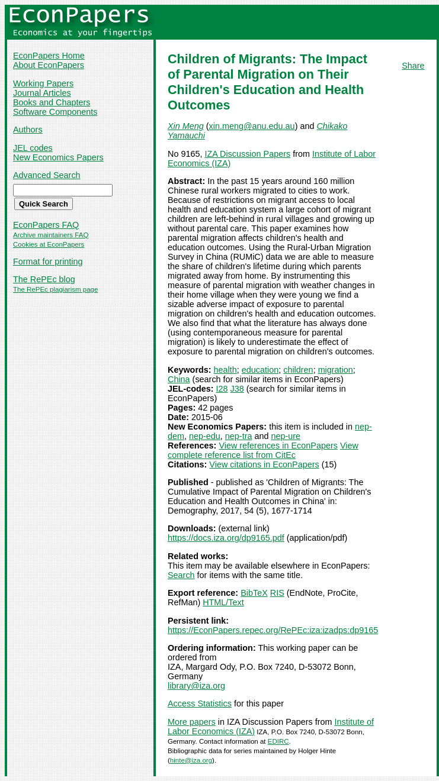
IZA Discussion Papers (247, 154)
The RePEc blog (44, 279)
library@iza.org (196, 685)
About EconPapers (48, 65)
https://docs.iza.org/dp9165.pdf (226, 538)
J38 (237, 388)
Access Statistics (200, 703)
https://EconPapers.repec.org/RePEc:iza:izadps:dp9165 (273, 630)
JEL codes (33, 148)
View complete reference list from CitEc (263, 450)
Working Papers (43, 83)
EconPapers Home (49, 55)
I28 (222, 388)
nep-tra (238, 436)
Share (413, 65)
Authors (28, 129)
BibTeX (254, 593)
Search (181, 575)
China (179, 379)
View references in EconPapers (278, 445)
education (260, 370)
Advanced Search (47, 175)
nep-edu (204, 436)
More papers (192, 722)
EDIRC (278, 741)
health (225, 370)
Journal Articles (42, 93)
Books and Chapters (51, 102)
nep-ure (285, 436)
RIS (277, 593)
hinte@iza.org (191, 760)
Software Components (55, 112)
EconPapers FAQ (46, 225)
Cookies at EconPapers (48, 244)
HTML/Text (223, 602)
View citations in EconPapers (264, 464)
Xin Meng (186, 126)
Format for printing (48, 261)
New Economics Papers (58, 157)
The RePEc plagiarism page (55, 289)
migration (335, 370)
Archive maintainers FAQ (50, 234)
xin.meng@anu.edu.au (252, 126)
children (298, 370)
